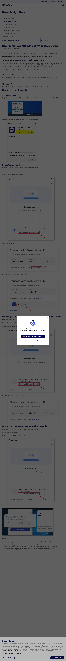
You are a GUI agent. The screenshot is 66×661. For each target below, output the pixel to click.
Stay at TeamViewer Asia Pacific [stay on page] (33, 340)
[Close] (47, 317)
